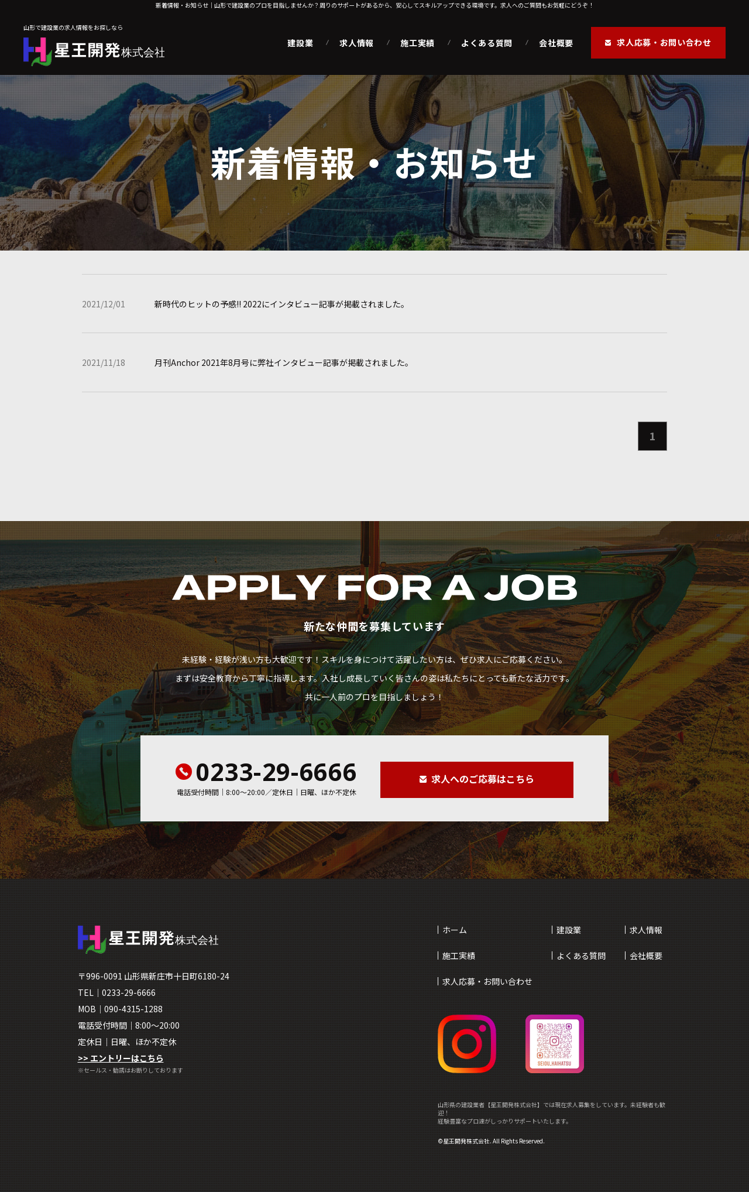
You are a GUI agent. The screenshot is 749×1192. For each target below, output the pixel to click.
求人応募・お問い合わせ (487, 981)
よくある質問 (487, 43)
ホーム (454, 930)
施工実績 (417, 43)
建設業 (300, 43)
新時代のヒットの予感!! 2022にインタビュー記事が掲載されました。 (281, 304)
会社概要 (556, 43)
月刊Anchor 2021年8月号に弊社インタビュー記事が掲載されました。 (283, 362)
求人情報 (356, 43)
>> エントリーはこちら (121, 1058)
